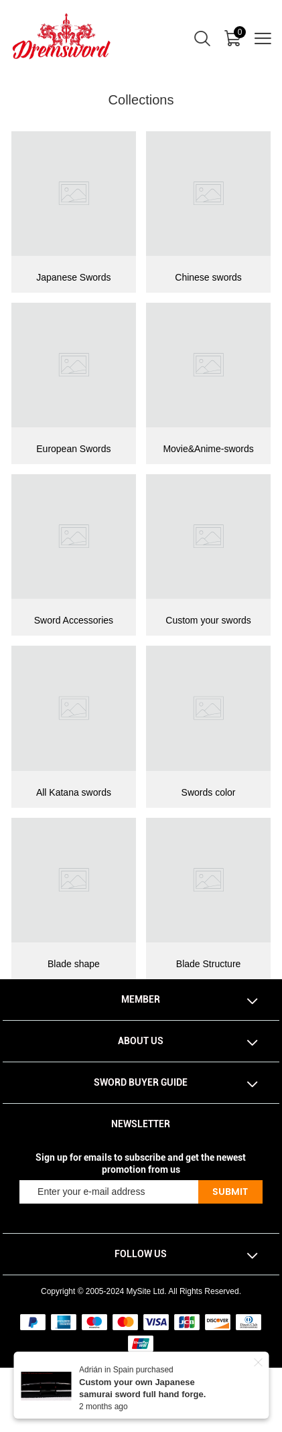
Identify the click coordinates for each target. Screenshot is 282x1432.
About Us (140, 1040)
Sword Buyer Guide (141, 1082)
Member (140, 999)
